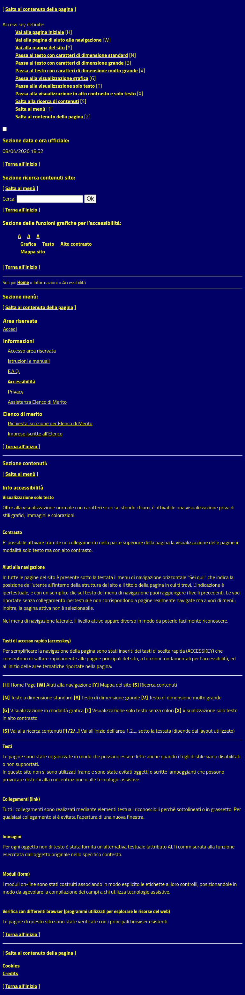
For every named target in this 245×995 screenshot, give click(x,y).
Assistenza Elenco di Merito (37, 402)
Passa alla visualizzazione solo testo (55, 86)
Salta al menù (30, 109)
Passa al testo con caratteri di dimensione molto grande (76, 70)
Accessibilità (21, 381)
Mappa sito (32, 251)
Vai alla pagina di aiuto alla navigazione (58, 40)
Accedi (10, 329)
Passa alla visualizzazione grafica (51, 78)
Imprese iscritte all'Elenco (35, 433)
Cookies (11, 965)
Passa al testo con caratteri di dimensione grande (69, 63)
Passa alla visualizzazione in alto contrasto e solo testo (75, 93)
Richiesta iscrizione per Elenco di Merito (50, 423)
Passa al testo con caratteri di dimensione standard (71, 55)
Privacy (16, 391)
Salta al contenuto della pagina (39, 9)
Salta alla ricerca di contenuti (47, 101)
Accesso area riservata (32, 350)
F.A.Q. (14, 371)
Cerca (8, 199)
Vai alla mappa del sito (40, 47)
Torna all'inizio (21, 164)
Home (23, 282)
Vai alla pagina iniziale (39, 32)
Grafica (28, 244)
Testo (48, 244)
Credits (10, 973)
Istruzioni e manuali (29, 361)
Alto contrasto (76, 244)
